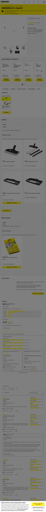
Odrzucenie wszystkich (38, 507)
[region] (23, 506)
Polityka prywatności (11, 510)
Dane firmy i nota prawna (20, 510)
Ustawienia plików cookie (38, 510)
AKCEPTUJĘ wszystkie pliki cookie (38, 504)
